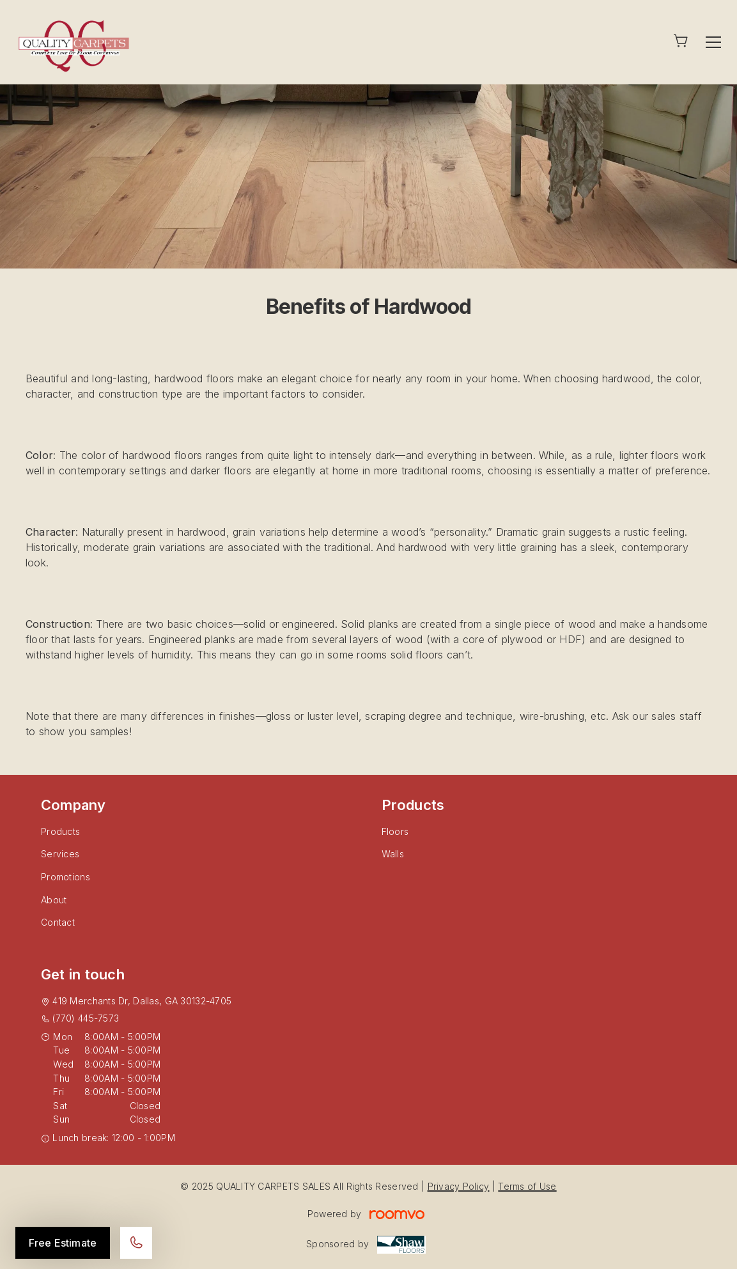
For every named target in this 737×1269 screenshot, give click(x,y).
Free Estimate (63, 1242)
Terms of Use (527, 1186)
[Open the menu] (713, 42)
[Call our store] (136, 1243)
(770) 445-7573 (85, 1018)
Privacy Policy (459, 1186)
